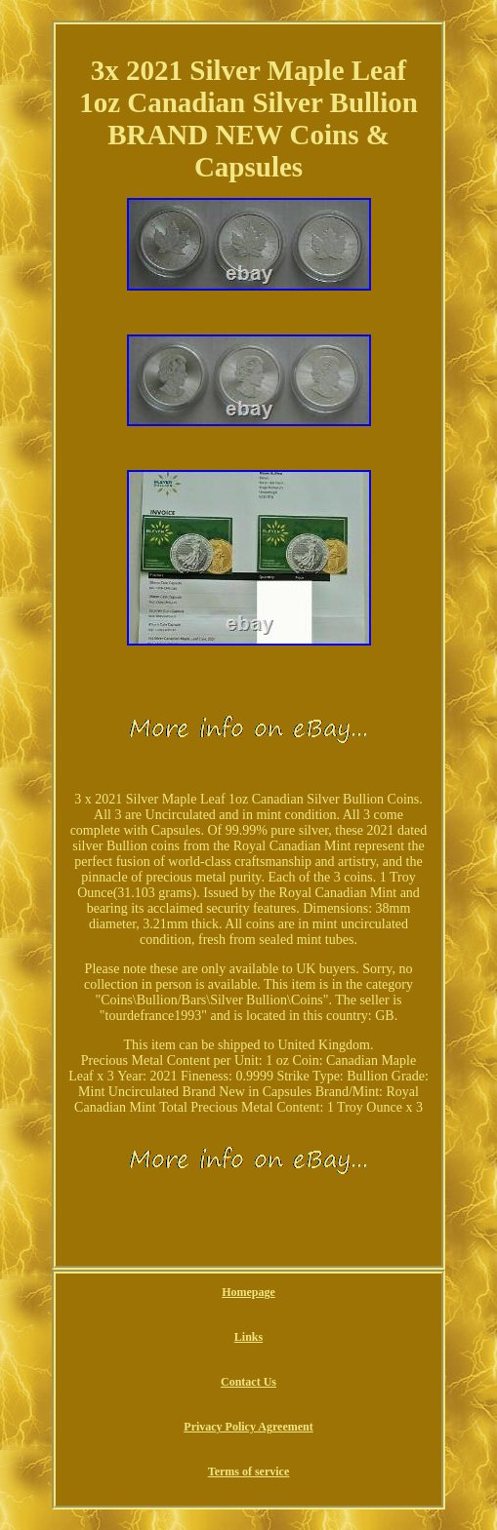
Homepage (248, 1292)
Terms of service (249, 1471)
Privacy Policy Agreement (248, 1426)
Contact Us (248, 1382)
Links (248, 1337)
